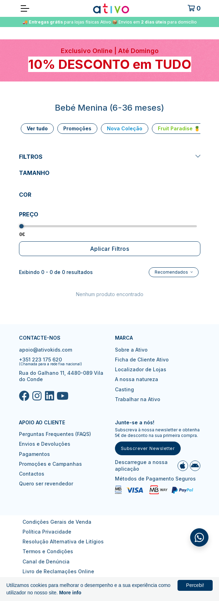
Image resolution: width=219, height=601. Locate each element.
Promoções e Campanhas (50, 464)
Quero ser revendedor (46, 483)
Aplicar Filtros (109, 248)
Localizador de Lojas (140, 369)
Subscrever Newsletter (148, 448)
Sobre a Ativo (131, 350)
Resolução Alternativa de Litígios (63, 541)
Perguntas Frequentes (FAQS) (55, 434)
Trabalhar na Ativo (137, 399)
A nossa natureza (136, 379)
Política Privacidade (46, 532)
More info (70, 592)
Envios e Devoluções (44, 444)
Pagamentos (34, 454)
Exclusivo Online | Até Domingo (110, 50)
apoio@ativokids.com (45, 350)
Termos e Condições (47, 551)
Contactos (31, 474)
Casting (124, 389)
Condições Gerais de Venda (56, 522)
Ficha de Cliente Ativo (142, 359)
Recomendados (172, 272)
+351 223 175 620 (40, 359)
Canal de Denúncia (46, 561)
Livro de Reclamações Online (58, 571)
